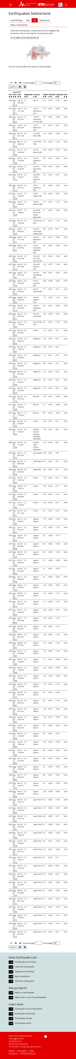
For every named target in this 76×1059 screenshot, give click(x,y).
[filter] (11, 97)
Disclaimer (22, 1051)
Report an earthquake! (24, 992)
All (34, 20)
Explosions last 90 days (24, 971)
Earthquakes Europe (23, 1018)
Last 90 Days (16, 20)
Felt (28, 20)
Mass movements (19, 25)
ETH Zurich (31, 1053)
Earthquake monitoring (25, 1013)
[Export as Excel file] (20, 87)
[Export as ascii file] (25, 87)
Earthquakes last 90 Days (25, 962)
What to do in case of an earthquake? (30, 997)
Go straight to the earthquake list (24, 37)
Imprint (12, 1051)
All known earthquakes (24, 981)
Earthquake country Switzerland (28, 1009)
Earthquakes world (23, 1023)
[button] (11, 5)
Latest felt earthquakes (24, 966)
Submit (13, 87)
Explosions (45, 20)
